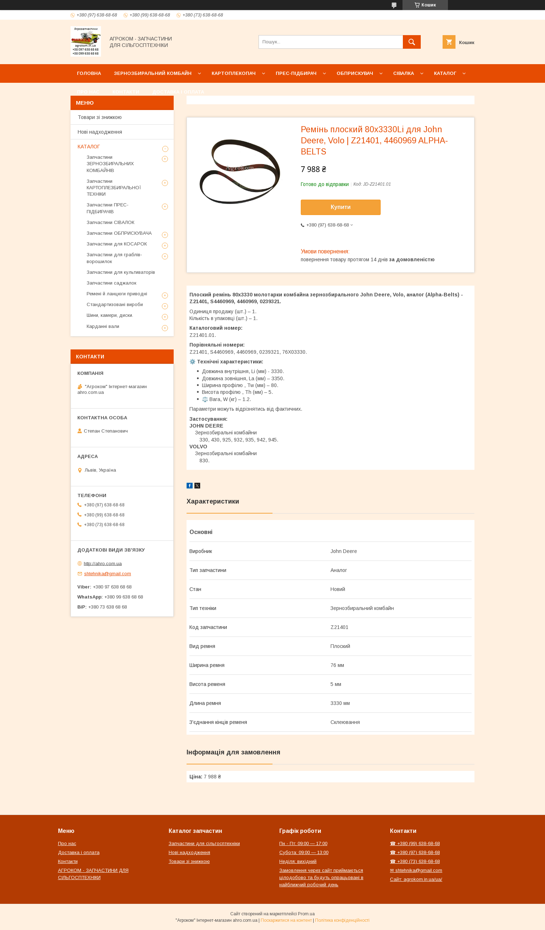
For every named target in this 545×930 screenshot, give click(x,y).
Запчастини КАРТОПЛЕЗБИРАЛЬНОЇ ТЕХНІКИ (114, 187)
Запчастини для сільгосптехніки (204, 843)
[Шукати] (412, 42)
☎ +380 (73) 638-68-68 (415, 861)
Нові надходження (100, 132)
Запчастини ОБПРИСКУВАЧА (119, 233)
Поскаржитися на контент (286, 920)
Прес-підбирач (296, 73)
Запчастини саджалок (111, 283)
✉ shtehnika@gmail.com (416, 870)
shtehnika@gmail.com (107, 573)
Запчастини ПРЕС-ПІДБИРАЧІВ (108, 208)
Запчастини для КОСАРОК (117, 244)
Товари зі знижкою (100, 117)
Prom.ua (306, 913)
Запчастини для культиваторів (121, 272)
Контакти (125, 92)
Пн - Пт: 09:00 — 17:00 (303, 843)
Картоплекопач (234, 73)
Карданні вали (103, 326)
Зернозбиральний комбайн (153, 73)
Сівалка (403, 73)
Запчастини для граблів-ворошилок (114, 258)
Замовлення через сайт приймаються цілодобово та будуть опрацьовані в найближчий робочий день (321, 877)
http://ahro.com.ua (103, 563)
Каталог (445, 73)
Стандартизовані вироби (115, 304)
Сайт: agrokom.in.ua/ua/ (416, 879)
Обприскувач (355, 73)
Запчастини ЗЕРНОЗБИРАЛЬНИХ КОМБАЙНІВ (110, 163)
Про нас (88, 92)
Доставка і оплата (178, 92)
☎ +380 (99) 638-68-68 (415, 843)
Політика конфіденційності (342, 920)
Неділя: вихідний (298, 861)
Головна (89, 73)
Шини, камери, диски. (110, 315)
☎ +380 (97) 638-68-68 (415, 852)
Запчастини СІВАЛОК (110, 222)
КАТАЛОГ (89, 146)
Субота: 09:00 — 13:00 (303, 852)
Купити (341, 207)
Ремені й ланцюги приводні (117, 293)
